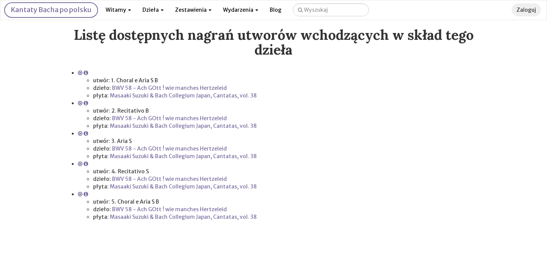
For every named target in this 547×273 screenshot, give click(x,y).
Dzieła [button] (153, 9)
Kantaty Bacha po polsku (51, 9)
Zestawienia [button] (193, 9)
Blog (275, 9)
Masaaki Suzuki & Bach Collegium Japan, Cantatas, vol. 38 (183, 95)
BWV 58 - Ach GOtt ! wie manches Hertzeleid (169, 88)
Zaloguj (526, 9)
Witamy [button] (118, 9)
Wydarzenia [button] (240, 9)
